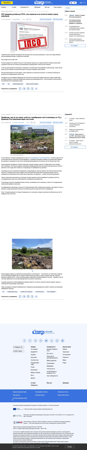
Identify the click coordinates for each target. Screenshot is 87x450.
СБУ (3, 83)
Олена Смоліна (16, 19)
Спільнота (34, 385)
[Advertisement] (32, 102)
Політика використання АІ (19, 398)
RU (84, 3)
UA (81, 3)
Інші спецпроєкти (52, 376)
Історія (14, 7)
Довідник (37, 7)
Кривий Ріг (34, 352)
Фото (32, 375)
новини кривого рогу (12, 291)
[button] (57, 255)
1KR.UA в (46, 19)
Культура (34, 357)
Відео (64, 360)
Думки (33, 378)
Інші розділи (58, 7)
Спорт (33, 367)
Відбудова (50, 366)
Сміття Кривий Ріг (51, 291)
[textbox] (74, 7)
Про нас (47, 7)
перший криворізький (18, 83)
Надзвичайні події (35, 363)
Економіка (34, 370)
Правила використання (20, 392)
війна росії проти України (32, 83)
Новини (3, 7)
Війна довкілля (51, 360)
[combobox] (74, 7)
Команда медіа (39, 395)
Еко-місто (50, 353)
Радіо (64, 363)
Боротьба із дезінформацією (52, 357)
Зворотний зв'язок (63, 395)
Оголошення (66, 354)
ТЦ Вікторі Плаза (40, 291)
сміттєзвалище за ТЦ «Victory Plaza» (39, 158)
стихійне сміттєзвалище (26, 291)
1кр (8, 83)
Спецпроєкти (24, 7)
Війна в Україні (35, 372)
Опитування (50, 363)
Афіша (65, 349)
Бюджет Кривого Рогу (52, 350)
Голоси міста (51, 369)
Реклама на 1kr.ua (63, 392)
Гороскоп (65, 357)
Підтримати (7, 3)
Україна (33, 354)
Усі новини (74, 45)
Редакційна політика (41, 392)
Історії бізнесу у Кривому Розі (52, 372)
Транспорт (66, 352)
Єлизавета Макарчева (19, 122)
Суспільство (34, 360)
